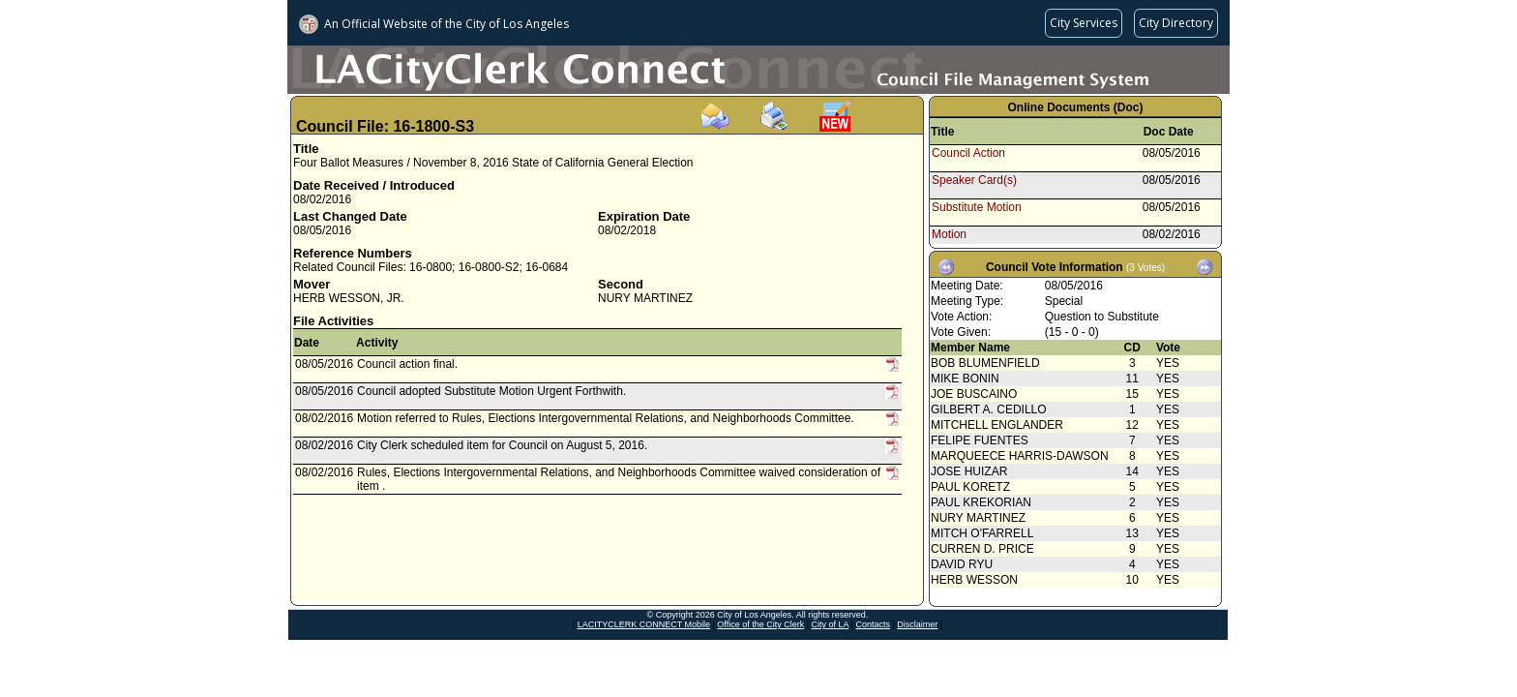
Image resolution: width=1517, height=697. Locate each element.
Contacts (872, 624)
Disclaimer (917, 624)
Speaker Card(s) (974, 180)
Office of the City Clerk (760, 624)
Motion (949, 234)
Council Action (968, 153)
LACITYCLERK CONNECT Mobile (644, 624)
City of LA (830, 624)
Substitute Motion (977, 207)
